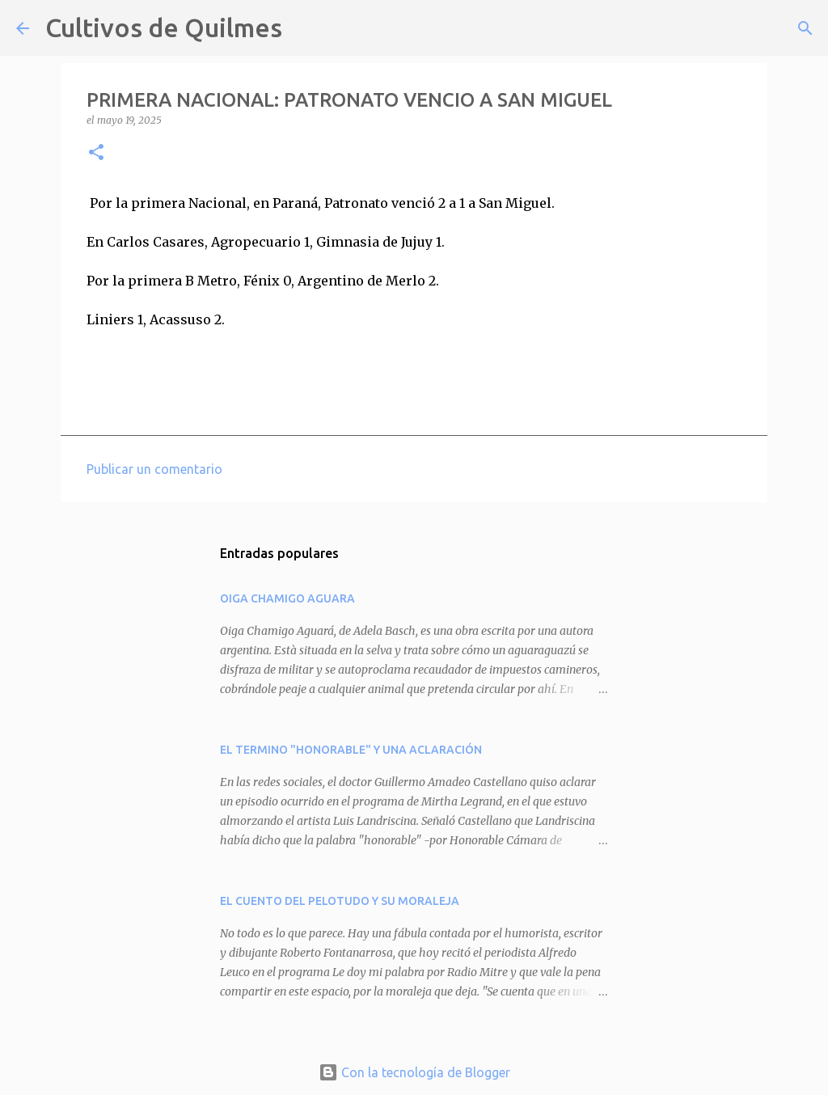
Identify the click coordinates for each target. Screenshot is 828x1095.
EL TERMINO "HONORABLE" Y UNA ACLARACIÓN (351, 749)
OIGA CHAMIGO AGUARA (287, 598)
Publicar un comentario (154, 469)
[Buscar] (305, 28)
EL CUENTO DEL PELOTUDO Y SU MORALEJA (339, 900)
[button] (96, 153)
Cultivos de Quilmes (163, 27)
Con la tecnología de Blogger (414, 1072)
